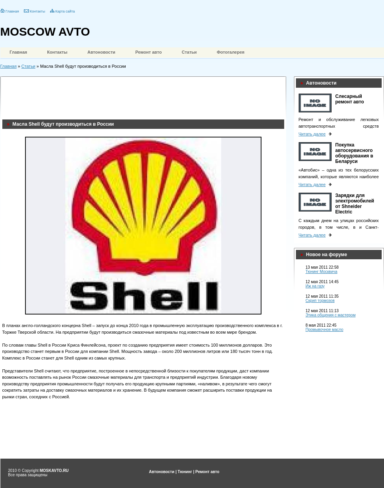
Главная (12, 11)
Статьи (189, 52)
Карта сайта (65, 11)
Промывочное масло (325, 329)
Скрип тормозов (320, 300)
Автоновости (101, 52)
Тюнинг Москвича (321, 271)
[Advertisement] (144, 96)
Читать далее (312, 134)
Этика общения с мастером (331, 315)
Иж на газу (315, 286)
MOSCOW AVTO (45, 31)
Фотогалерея (231, 52)
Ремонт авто (148, 52)
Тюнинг (185, 472)
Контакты (37, 11)
